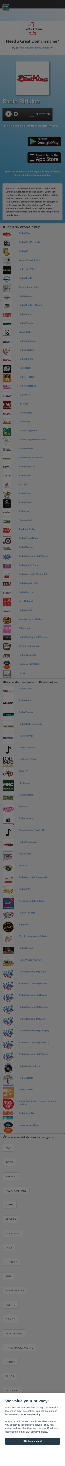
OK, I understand (32, 1441)
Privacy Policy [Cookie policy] (32, 1414)
